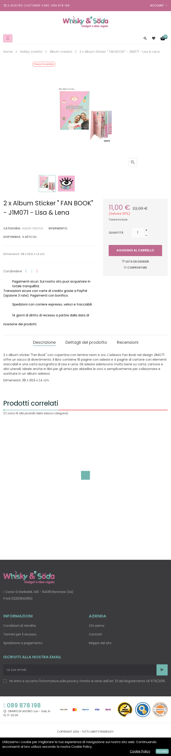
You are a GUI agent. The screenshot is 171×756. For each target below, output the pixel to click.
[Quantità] (137, 232)
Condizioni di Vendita (19, 625)
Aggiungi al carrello (135, 250)
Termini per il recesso (20, 634)
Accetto (162, 751)
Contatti (95, 634)
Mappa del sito (100, 643)
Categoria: (12, 228)
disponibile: (12, 237)
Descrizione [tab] (44, 342)
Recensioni (127, 342)
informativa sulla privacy (59, 681)
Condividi (26, 271)
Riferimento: (58, 228)
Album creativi (32, 228)
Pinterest (37, 271)
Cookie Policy (140, 751)
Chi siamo (96, 625)
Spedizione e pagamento (23, 643)
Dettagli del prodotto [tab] (86, 342)
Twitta (31, 271)
